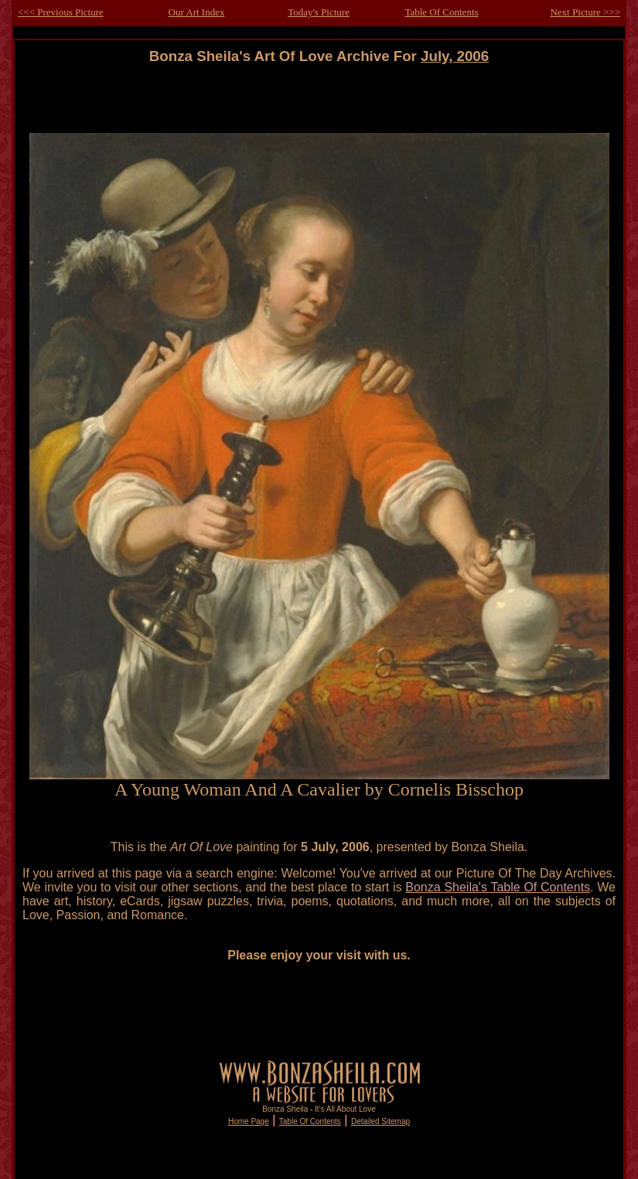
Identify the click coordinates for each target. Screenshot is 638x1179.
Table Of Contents (441, 12)
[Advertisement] (319, 99)
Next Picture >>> (585, 12)
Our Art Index (197, 12)
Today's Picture (319, 12)
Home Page (248, 1121)
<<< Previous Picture (61, 12)
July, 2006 (455, 56)
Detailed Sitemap (380, 1121)
